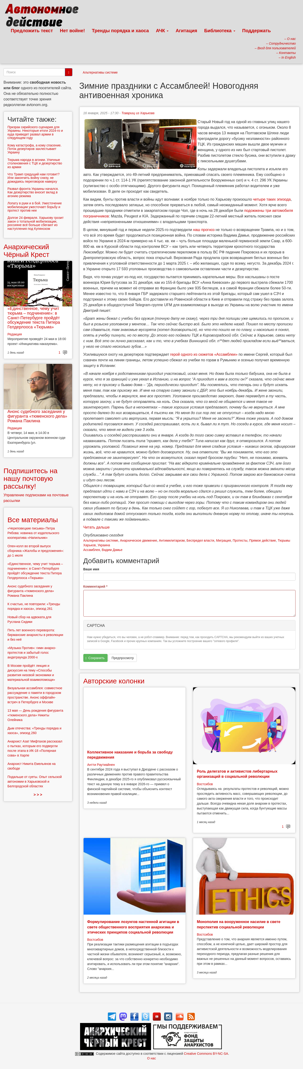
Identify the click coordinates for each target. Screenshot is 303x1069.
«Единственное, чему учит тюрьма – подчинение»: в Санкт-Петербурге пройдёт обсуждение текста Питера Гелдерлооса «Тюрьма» (33, 317)
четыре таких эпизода (272, 199)
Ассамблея (91, 550)
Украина (104, 545)
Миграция (223, 540)
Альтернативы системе (100, 72)
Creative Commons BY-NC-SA (206, 1053)
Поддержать (256, 30)
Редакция (14, 334)
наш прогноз (204, 230)
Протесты (240, 540)
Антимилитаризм (172, 540)
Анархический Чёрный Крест (26, 250)
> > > (38, 795)
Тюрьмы (284, 540)
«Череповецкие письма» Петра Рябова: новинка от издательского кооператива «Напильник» (33, 533)
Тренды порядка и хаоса (120, 30)
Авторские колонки (113, 681)
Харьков (89, 545)
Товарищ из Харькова (138, 113)
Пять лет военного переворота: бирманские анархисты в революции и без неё (35, 634)
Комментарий (95, 586)
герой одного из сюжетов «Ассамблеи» (203, 354)
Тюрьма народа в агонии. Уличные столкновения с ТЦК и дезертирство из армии (34, 163)
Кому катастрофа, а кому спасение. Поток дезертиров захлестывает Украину (34, 148)
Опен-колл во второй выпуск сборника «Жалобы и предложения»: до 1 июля (35, 550)
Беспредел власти (200, 540)
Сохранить (95, 658)
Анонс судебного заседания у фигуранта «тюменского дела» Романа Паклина (37, 416)
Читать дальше (96, 527)
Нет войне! (72, 30)
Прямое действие (262, 540)
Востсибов (205, 784)
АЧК (162, 30)
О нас (151, 1058)
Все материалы (32, 520)
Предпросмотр (123, 658)
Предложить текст (32, 30)
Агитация (186, 30)
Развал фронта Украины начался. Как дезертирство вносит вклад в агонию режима (33, 192)
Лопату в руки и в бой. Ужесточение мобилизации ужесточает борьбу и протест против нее (34, 206)
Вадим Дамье (112, 550)
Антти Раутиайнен (101, 765)
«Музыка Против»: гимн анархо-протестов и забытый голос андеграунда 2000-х (31, 652)
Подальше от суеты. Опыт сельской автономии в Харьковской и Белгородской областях (34, 781)
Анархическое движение (138, 540)
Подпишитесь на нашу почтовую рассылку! (30, 478)
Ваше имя (91, 569)
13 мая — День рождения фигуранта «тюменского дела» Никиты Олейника (35, 715)
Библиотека (219, 30)
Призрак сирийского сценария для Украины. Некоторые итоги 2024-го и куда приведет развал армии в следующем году (35, 132)
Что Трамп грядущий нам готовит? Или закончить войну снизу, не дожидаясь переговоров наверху (33, 177)
